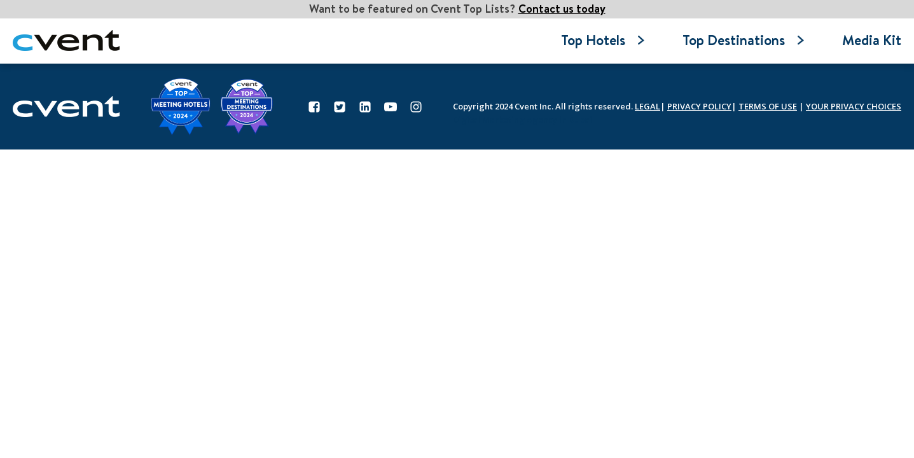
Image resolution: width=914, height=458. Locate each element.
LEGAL (647, 106)
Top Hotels (602, 40)
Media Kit (871, 40)
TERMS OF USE (767, 106)
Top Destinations (743, 40)
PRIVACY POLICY (699, 106)
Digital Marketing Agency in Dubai (522, 119)
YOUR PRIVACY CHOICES (853, 106)
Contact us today (562, 9)
